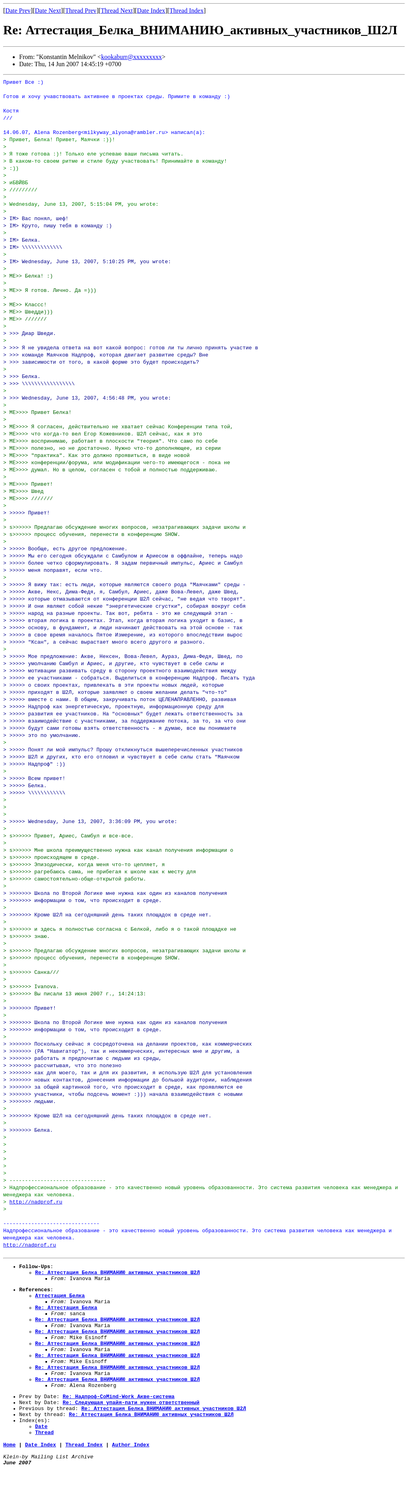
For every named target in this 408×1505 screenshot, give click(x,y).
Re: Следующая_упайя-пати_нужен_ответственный (131, 1428)
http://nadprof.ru (36, 1201)
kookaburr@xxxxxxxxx (131, 56)
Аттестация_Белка (60, 1301)
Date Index (151, 10)
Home (9, 1476)
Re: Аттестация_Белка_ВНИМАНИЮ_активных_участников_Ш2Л (117, 1274)
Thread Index (186, 10)
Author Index (130, 1476)
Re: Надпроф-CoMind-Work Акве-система (119, 1421)
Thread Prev (80, 10)
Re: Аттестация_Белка (66, 1315)
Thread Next (117, 10)
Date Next (48, 10)
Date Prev (18, 10)
